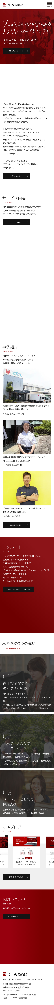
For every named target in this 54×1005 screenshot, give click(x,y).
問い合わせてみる (16, 51)
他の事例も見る (16, 527)
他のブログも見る (16, 878)
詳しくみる (16, 176)
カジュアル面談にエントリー (18, 591)
